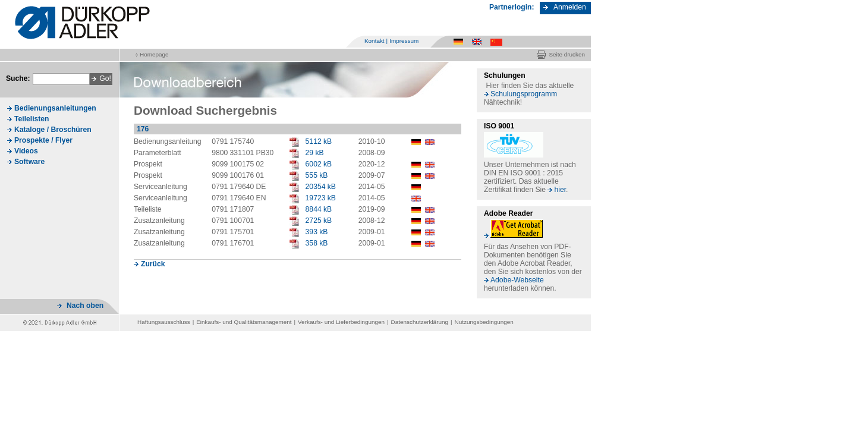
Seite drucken (567, 54)
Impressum (403, 40)
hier (560, 189)
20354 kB (321, 186)
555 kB (317, 175)
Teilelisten (31, 119)
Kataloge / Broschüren (53, 129)
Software (29, 162)
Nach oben (85, 305)
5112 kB (319, 141)
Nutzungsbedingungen (484, 322)
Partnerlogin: (511, 7)
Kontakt (374, 40)
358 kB (317, 243)
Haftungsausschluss (163, 322)
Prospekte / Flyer (43, 140)
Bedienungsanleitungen (55, 108)
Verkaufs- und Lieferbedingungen (341, 322)
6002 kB (319, 164)
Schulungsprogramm (523, 94)
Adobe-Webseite (517, 280)
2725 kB (319, 220)
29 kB (315, 153)
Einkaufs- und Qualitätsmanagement (243, 322)
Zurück (153, 264)
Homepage (154, 54)
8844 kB (319, 209)
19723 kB (321, 198)
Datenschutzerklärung (419, 322)
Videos (26, 151)
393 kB (317, 232)
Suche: (18, 78)
